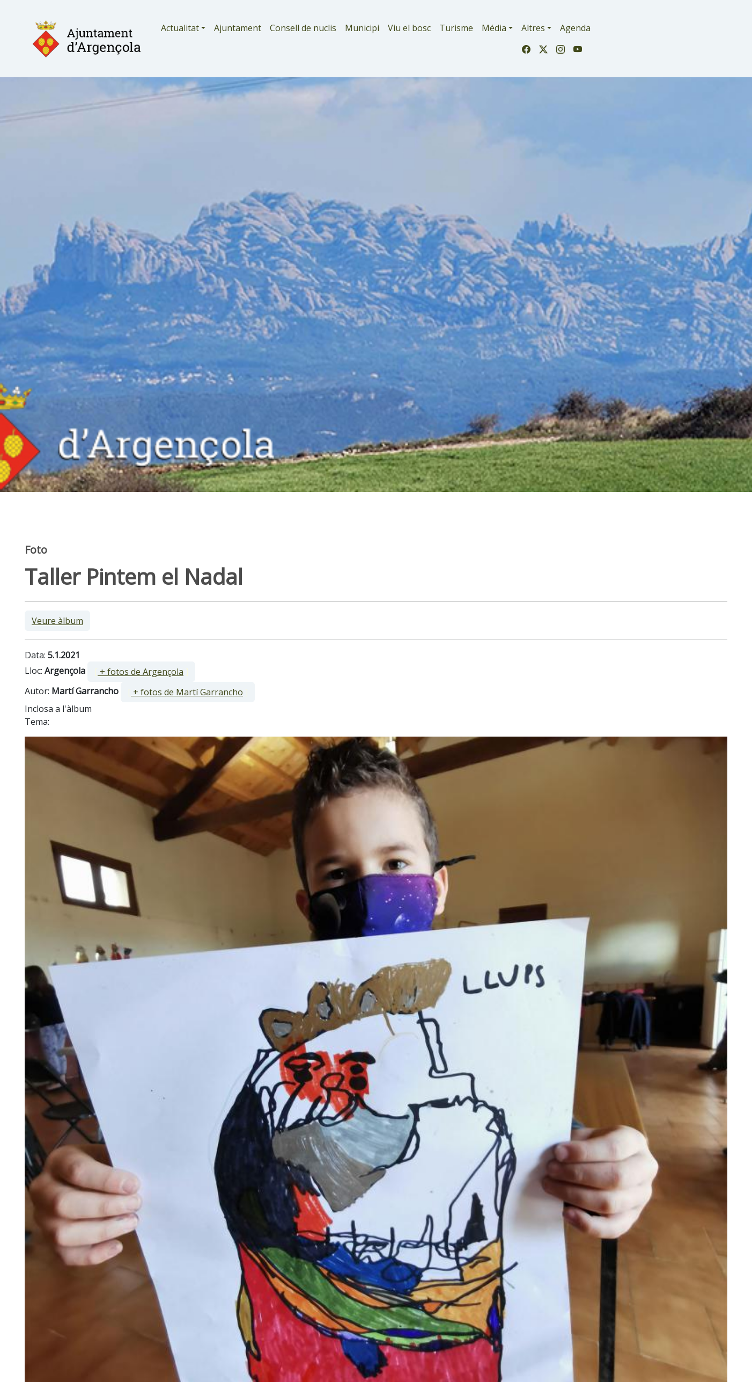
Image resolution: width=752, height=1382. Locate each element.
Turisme (456, 28)
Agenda (575, 28)
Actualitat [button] (180, 28)
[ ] (141, 672)
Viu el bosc (409, 28)
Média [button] (494, 28)
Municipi (362, 28)
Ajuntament (237, 28)
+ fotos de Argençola (140, 672)
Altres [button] (533, 28)
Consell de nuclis (303, 28)
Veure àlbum (57, 621)
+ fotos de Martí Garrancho (187, 692)
